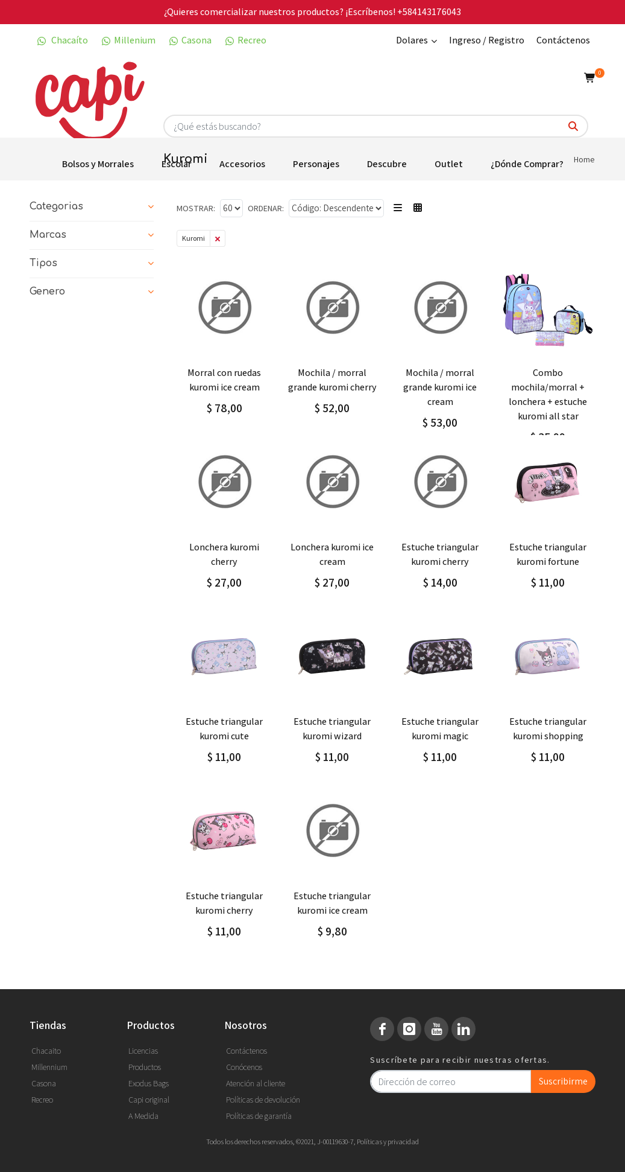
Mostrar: (196, 208)
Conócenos (244, 1067)
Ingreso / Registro (486, 40)
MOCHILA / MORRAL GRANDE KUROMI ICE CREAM (440, 387)
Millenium (127, 40)
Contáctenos (563, 40)
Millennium (49, 1067)
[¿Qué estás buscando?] (573, 127)
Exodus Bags (148, 1083)
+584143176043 (429, 11)
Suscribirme (563, 1081)
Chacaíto (62, 40)
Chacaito (46, 1050)
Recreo (245, 40)
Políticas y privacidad (388, 1141)
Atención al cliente (255, 1083)
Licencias (143, 1050)
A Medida (143, 1115)
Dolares (416, 41)
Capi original (148, 1099)
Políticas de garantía (259, 1115)
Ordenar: (266, 208)
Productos (144, 1067)
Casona (190, 40)
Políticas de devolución (263, 1099)
